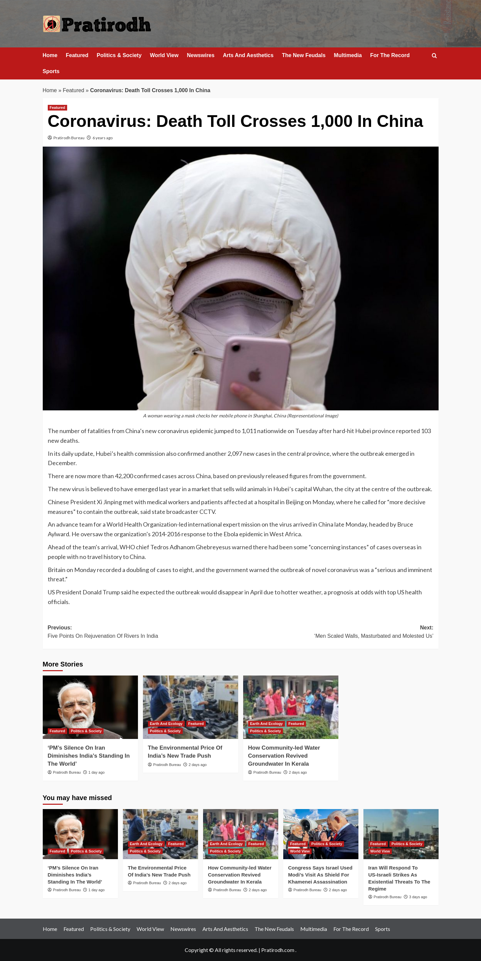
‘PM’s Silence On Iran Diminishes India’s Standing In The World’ (89, 756)
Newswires (200, 55)
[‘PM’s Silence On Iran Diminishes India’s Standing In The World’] (90, 707)
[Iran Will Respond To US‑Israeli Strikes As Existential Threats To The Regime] (401, 834)
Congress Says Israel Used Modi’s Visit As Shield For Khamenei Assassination (320, 875)
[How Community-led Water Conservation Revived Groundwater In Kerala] (290, 707)
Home (50, 55)
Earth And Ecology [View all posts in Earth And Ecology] (166, 724)
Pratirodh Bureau (69, 137)
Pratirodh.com (277, 950)
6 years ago (103, 137)
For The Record (390, 55)
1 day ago (97, 772)
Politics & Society (119, 55)
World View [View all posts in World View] (300, 851)
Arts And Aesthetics (248, 55)
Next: (337, 632)
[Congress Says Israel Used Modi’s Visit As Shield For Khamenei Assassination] (320, 834)
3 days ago (418, 897)
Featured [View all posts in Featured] (57, 108)
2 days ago (198, 765)
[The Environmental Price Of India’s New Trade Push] (190, 707)
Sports (51, 71)
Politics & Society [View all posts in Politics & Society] (86, 731)
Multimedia (348, 55)
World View (164, 55)
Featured (77, 55)
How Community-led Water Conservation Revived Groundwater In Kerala (284, 756)
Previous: (144, 632)
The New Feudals (304, 55)
